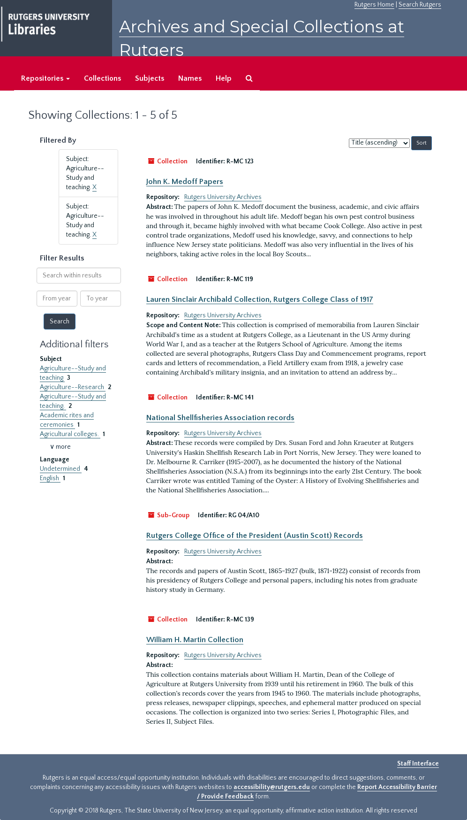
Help (224, 78)
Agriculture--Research (72, 387)
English (50, 478)
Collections (102, 78)
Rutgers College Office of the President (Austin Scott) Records (254, 535)
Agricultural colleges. (70, 434)
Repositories (45, 78)
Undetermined (61, 469)
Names (190, 78)
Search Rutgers (420, 4)
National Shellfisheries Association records (220, 418)
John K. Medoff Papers (184, 181)
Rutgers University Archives (223, 197)
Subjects (149, 78)
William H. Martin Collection (194, 640)
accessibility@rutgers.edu (272, 787)
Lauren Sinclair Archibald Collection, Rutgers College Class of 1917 (259, 299)
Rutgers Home (374, 4)
